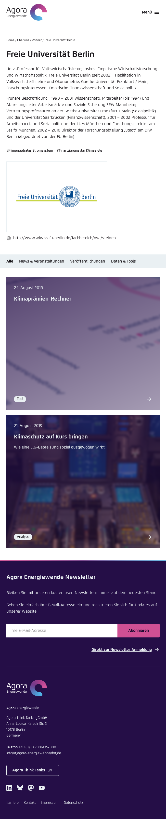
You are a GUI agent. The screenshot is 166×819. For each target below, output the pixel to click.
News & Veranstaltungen (41, 261)
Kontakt (30, 803)
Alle (9, 261)
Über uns (23, 40)
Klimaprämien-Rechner (42, 299)
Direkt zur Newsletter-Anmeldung (125, 650)
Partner (37, 40)
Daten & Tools (123, 261)
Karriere (12, 803)
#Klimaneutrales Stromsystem (29, 150)
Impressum (50, 803)
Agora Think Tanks (32, 770)
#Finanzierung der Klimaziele (79, 150)
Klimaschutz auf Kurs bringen (51, 437)
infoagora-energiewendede (33, 753)
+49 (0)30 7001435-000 (37, 747)
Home (10, 40)
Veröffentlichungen (87, 261)
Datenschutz (73, 803)
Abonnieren (138, 631)
